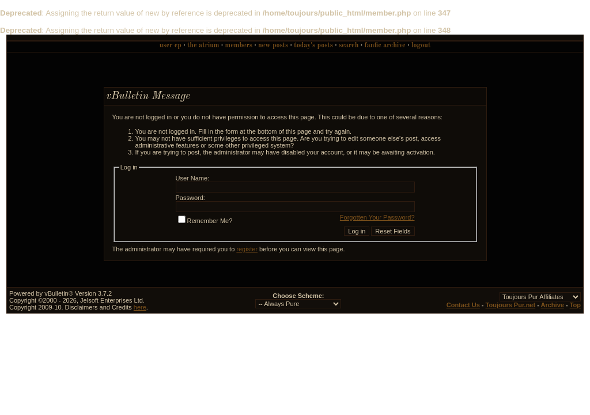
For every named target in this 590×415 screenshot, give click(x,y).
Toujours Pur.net (511, 304)
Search (348, 45)
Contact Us (463, 304)
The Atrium (203, 45)
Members (238, 45)
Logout (420, 45)
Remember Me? (205, 220)
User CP (170, 45)
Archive (552, 304)
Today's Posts (313, 45)
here (140, 307)
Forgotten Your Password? (377, 217)
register (247, 249)
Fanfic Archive (385, 45)
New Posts (273, 45)
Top (575, 304)
